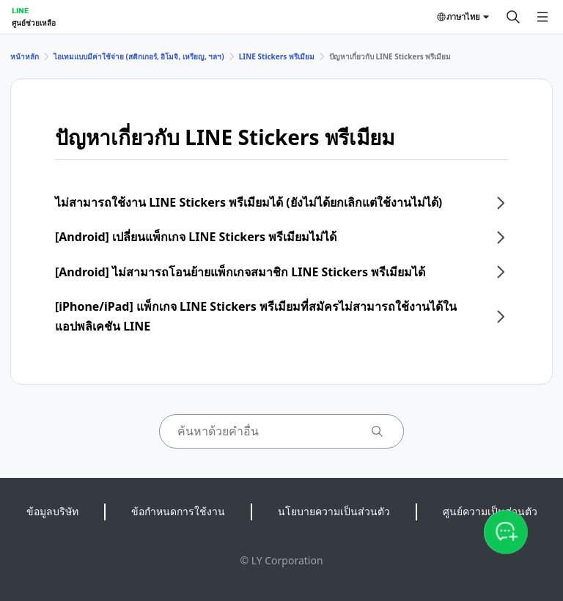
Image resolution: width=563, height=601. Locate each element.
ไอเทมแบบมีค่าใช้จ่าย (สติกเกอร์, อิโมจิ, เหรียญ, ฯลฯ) (139, 56)
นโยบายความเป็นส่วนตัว (334, 511)
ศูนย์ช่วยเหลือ (34, 23)
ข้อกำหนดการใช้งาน (178, 511)
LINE (20, 10)
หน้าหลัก (24, 56)
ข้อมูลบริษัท (52, 511)
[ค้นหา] (513, 17)
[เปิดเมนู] (542, 17)
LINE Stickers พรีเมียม (276, 56)
